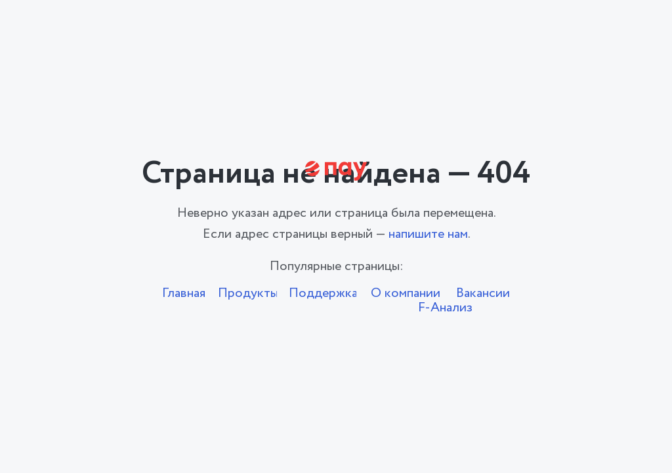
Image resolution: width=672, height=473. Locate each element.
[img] (336, 171)
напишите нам (428, 234)
